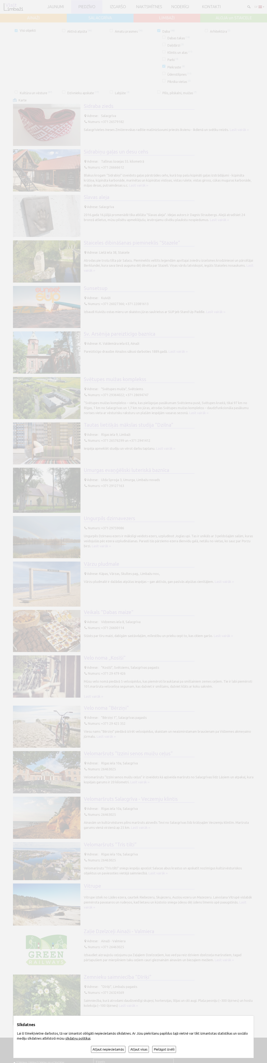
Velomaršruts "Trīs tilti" (110, 844)
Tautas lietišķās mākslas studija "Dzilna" (128, 425)
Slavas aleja (96, 197)
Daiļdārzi (175, 45)
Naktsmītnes (149, 7)
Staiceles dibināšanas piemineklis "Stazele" (132, 243)
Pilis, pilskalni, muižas (179, 93)
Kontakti (211, 7)
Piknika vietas (179, 81)
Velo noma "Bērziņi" (106, 708)
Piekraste (176, 67)
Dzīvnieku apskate (83, 93)
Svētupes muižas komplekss (115, 379)
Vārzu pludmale (101, 564)
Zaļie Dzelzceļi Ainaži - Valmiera (119, 931)
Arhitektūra (220, 31)
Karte (22, 100)
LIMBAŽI (167, 18)
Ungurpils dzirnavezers (109, 518)
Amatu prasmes (129, 31)
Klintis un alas (179, 52)
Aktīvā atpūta (79, 31)
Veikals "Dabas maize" (109, 612)
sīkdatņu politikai (77, 1038)
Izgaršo (118, 7)
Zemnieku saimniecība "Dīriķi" (117, 977)
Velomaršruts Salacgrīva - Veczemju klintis (131, 799)
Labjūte (122, 93)
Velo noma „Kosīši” (105, 658)
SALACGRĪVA (100, 18)
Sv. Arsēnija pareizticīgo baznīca (119, 334)
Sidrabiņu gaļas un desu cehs (116, 151)
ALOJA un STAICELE (234, 18)
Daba (168, 31)
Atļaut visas (138, 1049)
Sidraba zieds (98, 106)
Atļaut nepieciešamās (108, 1049)
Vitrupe (92, 886)
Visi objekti (28, 30)
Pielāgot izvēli (164, 1049)
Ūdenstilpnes (179, 74)
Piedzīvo (86, 7)
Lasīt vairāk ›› (239, 129)
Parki (172, 60)
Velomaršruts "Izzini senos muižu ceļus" (128, 753)
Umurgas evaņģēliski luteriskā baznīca (126, 470)
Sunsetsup (96, 288)
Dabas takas (178, 38)
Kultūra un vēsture (36, 93)
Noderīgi (180, 7)
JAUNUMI (55, 7)
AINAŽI (33, 18)
